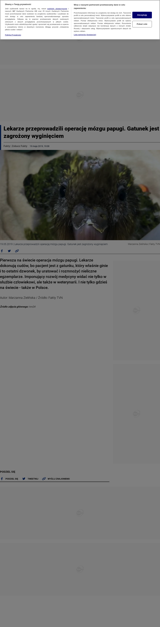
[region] (80, 20)
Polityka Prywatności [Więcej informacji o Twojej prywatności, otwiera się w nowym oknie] (13, 35)
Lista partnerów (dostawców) (85, 35)
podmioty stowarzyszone (57, 9)
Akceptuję (142, 15)
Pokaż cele (142, 24)
